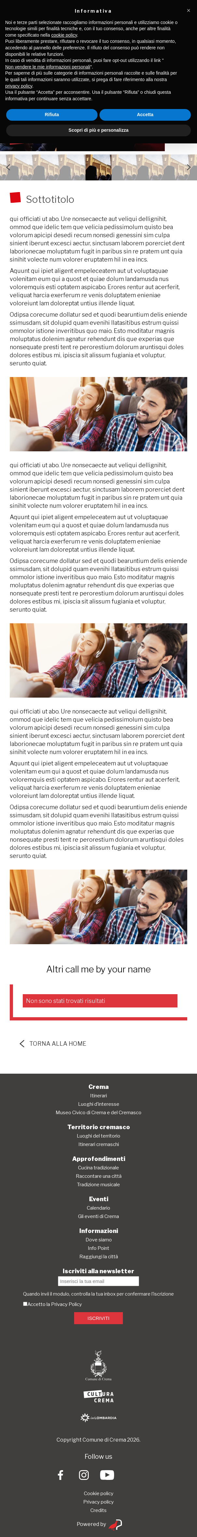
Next (189, 167)
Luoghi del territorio (98, 1136)
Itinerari (98, 1096)
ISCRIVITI (98, 1318)
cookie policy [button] (64, 35)
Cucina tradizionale (98, 1168)
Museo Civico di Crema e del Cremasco (98, 1113)
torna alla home (53, 1044)
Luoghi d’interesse (98, 1104)
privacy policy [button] (18, 86)
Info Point (98, 1248)
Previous (8, 167)
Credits (98, 1510)
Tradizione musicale (98, 1185)
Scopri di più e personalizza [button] (98, 130)
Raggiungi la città (98, 1257)
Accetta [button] (145, 114)
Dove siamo (98, 1240)
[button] (188, 10)
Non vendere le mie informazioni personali (47, 66)
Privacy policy (98, 1502)
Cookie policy (98, 1493)
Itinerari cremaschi (98, 1144)
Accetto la (37, 1304)
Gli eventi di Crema (98, 1216)
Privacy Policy (66, 1304)
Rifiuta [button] (52, 114)
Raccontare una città (99, 1176)
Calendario (98, 1208)
